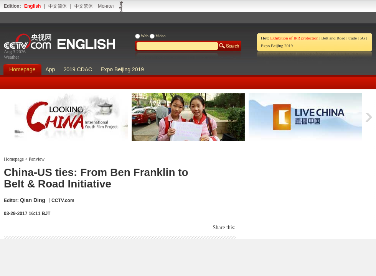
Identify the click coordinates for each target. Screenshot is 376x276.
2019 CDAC (77, 69)
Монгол (106, 6)
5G (362, 38)
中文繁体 (83, 6)
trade (352, 38)
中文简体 (57, 6)
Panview (36, 159)
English (32, 6)
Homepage (22, 69)
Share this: (224, 227)
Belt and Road (333, 38)
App (50, 69)
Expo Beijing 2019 (277, 45)
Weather (11, 57)
